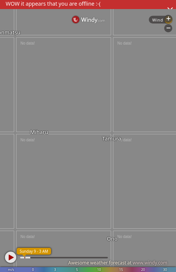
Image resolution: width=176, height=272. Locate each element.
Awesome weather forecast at (117, 263)
